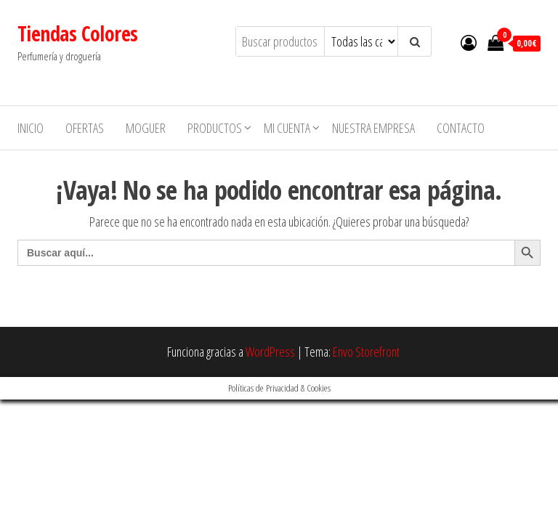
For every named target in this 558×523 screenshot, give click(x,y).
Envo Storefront (366, 351)
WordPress (270, 351)
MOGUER (146, 128)
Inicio (30, 128)
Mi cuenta (287, 128)
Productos (214, 128)
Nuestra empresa (373, 128)
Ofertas (84, 128)
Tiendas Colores (77, 33)
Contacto (461, 128)
